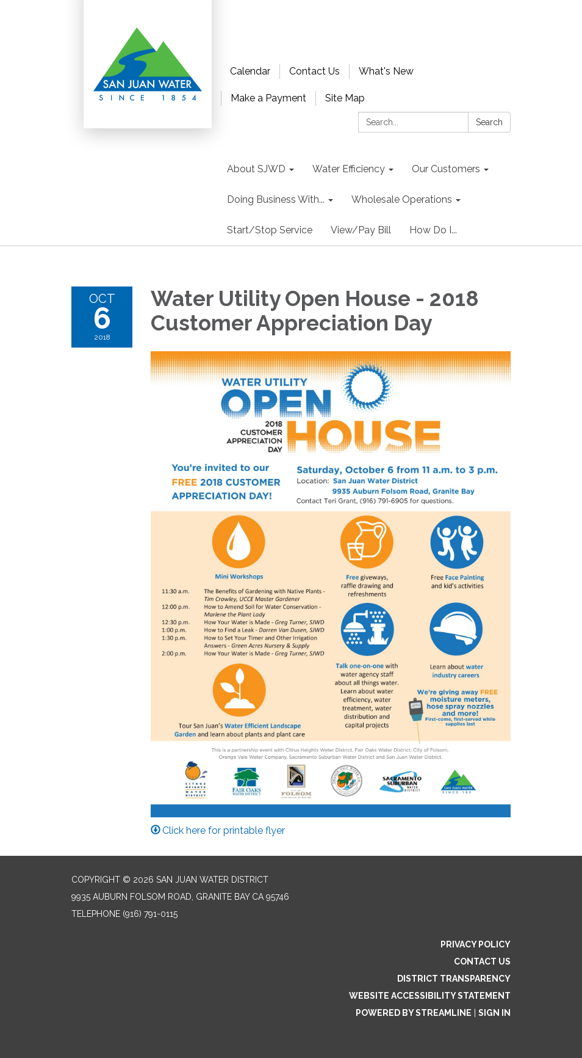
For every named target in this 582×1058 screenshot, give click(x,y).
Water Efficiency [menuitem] (348, 169)
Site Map (345, 98)
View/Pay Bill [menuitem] (361, 230)
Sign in (494, 1013)
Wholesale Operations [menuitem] (401, 199)
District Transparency (454, 978)
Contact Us (314, 71)
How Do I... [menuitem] (433, 230)
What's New (386, 71)
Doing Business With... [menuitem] (276, 199)
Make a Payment (268, 98)
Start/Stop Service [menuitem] (269, 230)
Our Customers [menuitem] (446, 169)
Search (489, 122)
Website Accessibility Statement (430, 996)
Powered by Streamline (414, 1013)
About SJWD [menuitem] (256, 169)
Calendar (250, 71)
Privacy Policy (475, 944)
